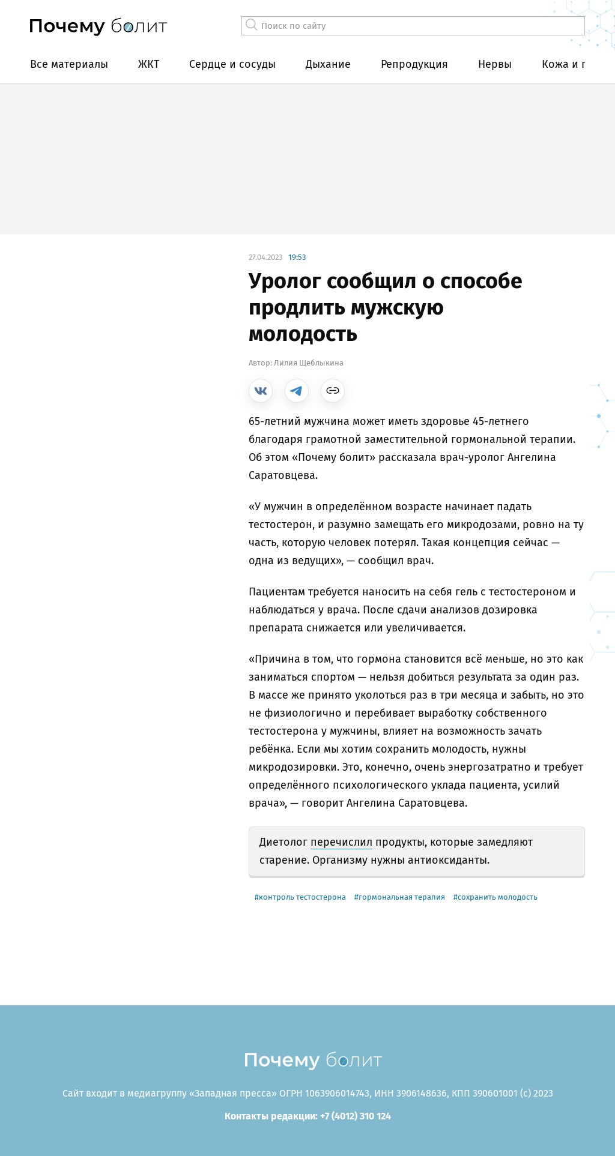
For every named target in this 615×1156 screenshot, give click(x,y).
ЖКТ (148, 64)
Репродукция (414, 64)
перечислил (341, 842)
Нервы (495, 64)
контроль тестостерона (302, 897)
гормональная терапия (402, 897)
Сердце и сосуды (232, 64)
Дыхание (328, 64)
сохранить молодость (498, 897)
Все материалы (69, 64)
